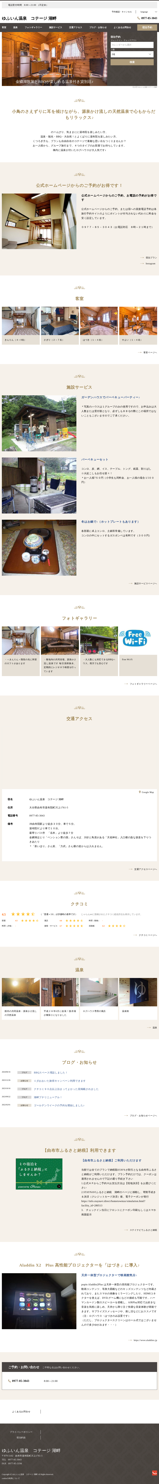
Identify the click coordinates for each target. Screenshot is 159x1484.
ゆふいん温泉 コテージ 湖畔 (31, 1450)
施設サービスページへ (143, 583)
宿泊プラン (148, 258)
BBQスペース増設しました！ (51, 1072)
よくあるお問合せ (21, 1411)
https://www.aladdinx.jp (142, 1340)
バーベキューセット (95, 459)
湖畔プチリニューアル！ (48, 1097)
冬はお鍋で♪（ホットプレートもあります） (110, 521)
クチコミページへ (145, 935)
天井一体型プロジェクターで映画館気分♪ (109, 1275)
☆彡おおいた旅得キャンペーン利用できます (60, 1080)
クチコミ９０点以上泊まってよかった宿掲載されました (66, 1089)
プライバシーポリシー (21, 1432)
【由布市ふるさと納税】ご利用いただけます (111, 1160)
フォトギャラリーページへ (140, 684)
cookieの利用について (11, 1478)
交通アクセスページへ (143, 869)
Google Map (146, 792)
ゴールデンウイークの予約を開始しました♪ (59, 1105)
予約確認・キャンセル (122, 12)
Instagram (147, 263)
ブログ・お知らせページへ (140, 1115)
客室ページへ (147, 352)
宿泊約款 (21, 1437)
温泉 (152, 1027)
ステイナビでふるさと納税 (140, 1230)
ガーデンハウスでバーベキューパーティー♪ (110, 397)
